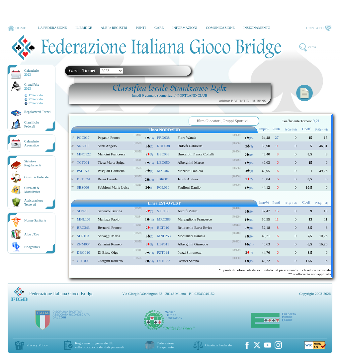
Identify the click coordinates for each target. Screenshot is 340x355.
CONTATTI (318, 28)
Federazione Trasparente (166, 345)
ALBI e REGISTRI (114, 28)
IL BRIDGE (83, 28)
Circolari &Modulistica (32, 190)
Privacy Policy (37, 345)
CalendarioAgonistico (31, 143)
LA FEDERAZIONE (52, 28)
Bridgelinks (32, 247)
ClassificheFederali (31, 124)
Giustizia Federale (36, 177)
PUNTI (141, 28)
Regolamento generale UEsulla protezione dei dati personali (99, 345)
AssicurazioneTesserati (33, 202)
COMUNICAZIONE (220, 28)
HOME (17, 28)
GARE (159, 28)
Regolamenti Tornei (37, 112)
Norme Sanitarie (35, 220)
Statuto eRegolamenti (32, 163)
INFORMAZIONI (184, 28)
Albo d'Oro (31, 234)
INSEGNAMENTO (256, 28)
